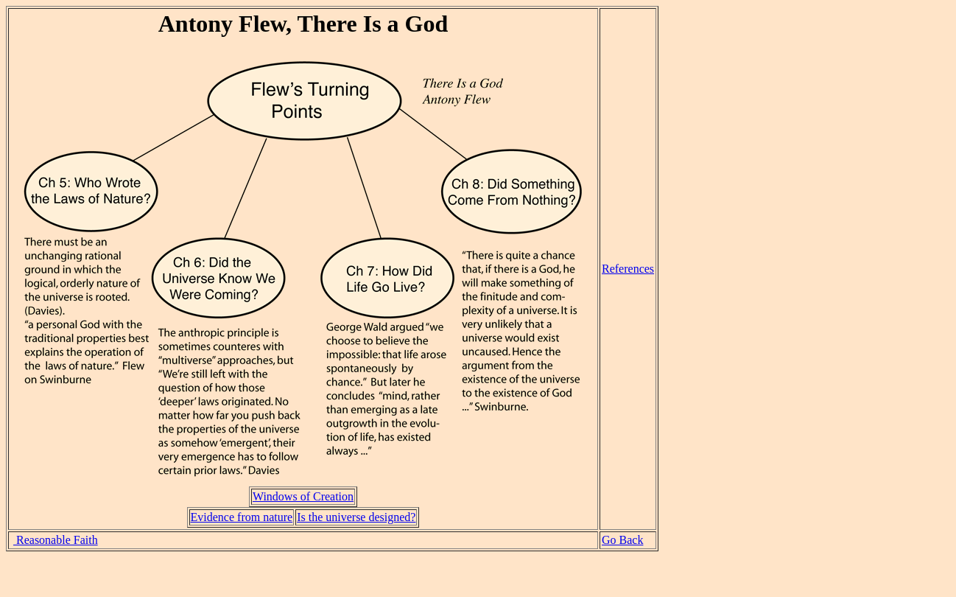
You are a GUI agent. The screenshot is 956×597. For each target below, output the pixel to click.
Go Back (622, 540)
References (628, 268)
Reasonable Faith (55, 540)
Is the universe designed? (356, 517)
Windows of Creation (303, 496)
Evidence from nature (242, 517)
